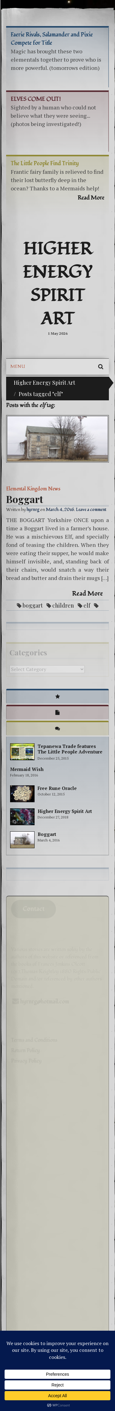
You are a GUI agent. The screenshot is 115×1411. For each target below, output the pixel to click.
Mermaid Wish (26, 769)
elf (86, 605)
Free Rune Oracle (57, 788)
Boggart (24, 498)
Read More (87, 593)
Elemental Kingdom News (33, 489)
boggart (33, 605)
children (63, 605)
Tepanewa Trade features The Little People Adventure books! (70, 751)
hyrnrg (33, 510)
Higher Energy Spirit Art (57, 284)
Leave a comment (91, 510)
